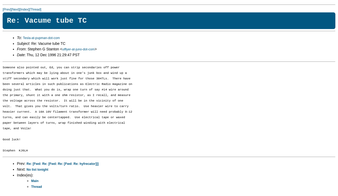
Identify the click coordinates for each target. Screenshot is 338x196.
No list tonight (37, 169)
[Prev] (7, 9)
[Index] (24, 9)
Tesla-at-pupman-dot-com (41, 38)
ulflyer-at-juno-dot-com (78, 49)
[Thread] (35, 9)
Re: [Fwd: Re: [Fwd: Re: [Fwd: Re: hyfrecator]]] (63, 164)
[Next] (15, 9)
